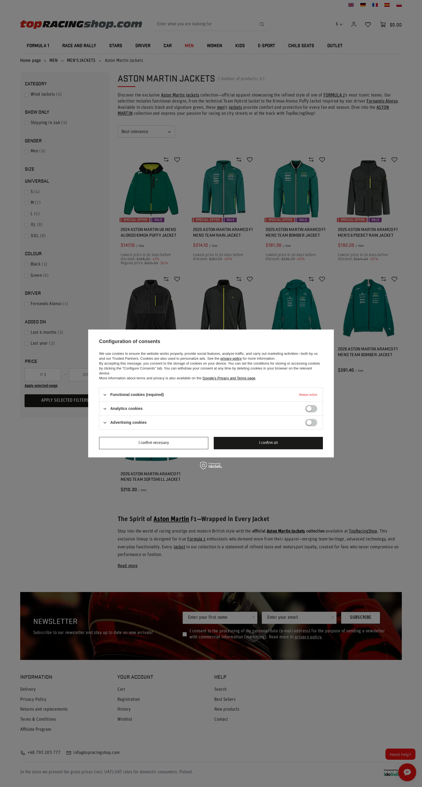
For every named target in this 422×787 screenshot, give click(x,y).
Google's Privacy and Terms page (229, 378)
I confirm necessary (153, 443)
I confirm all (268, 443)
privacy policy (231, 358)
